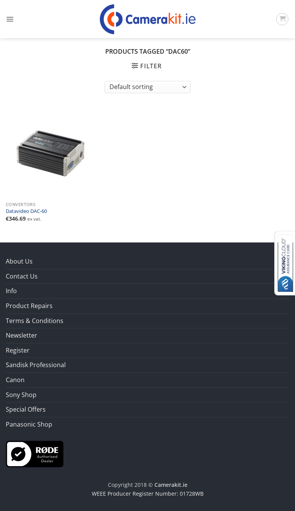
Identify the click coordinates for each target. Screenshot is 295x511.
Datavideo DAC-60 (26, 211)
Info (11, 291)
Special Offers (26, 409)
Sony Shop (21, 395)
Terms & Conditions (34, 320)
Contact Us (22, 276)
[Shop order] (147, 87)
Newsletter (21, 335)
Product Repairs (29, 306)
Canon (15, 380)
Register (18, 350)
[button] (10, 19)
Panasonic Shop (29, 424)
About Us (19, 261)
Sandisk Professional (36, 365)
